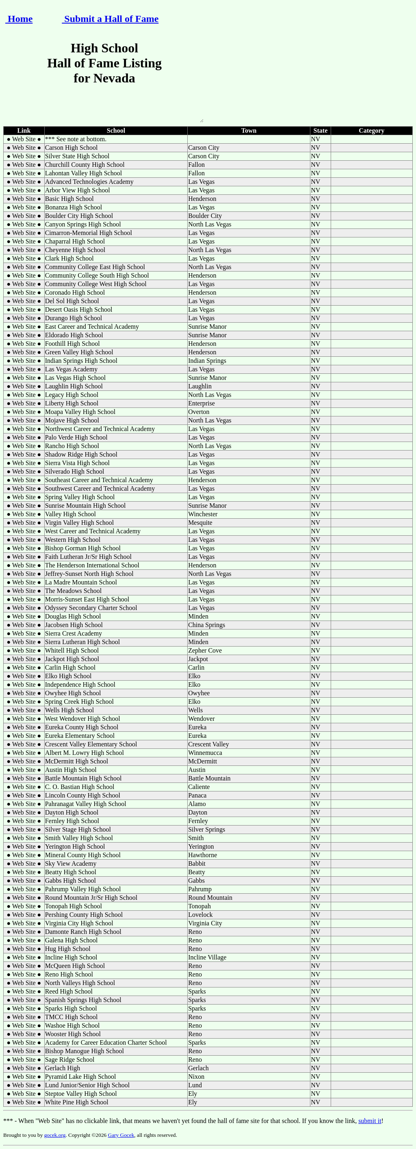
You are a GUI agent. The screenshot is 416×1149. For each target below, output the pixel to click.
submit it (369, 1120)
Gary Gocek (121, 1135)
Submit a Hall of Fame (110, 18)
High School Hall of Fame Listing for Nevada (104, 81)
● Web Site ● (23, 139)
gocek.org (55, 1135)
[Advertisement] (310, 64)
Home (18, 18)
